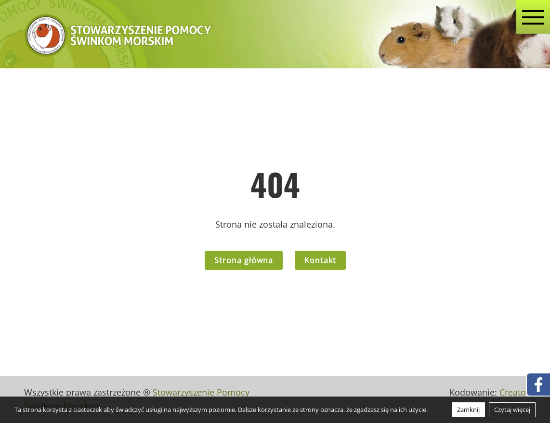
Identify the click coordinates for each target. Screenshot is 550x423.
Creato (512, 392)
